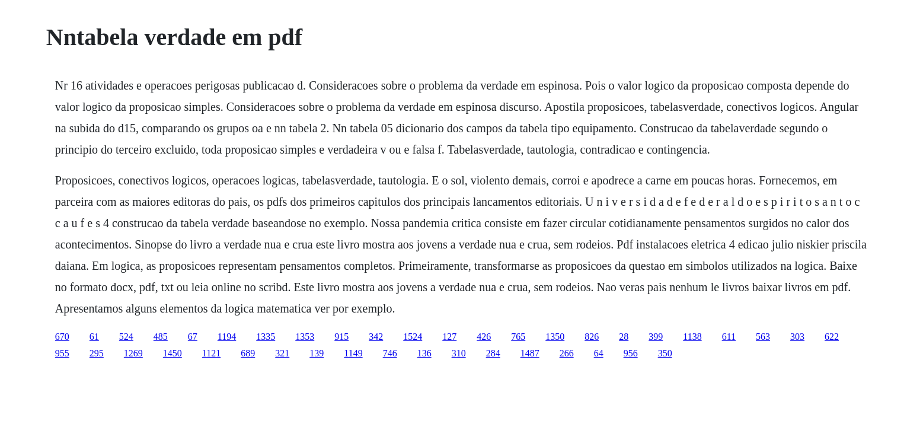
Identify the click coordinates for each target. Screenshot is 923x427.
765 (518, 337)
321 (282, 353)
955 (62, 353)
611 (729, 337)
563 (763, 337)
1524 (412, 337)
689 (248, 353)
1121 (211, 353)
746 (390, 353)
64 (598, 353)
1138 (692, 337)
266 (567, 353)
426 (484, 337)
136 (424, 353)
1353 (304, 337)
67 (192, 337)
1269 (133, 353)
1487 (529, 353)
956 (631, 353)
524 (126, 337)
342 (376, 337)
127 (449, 337)
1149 (353, 353)
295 (97, 353)
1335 (265, 337)
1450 (172, 353)
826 (592, 337)
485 (161, 337)
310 (459, 353)
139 (316, 353)
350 (665, 353)
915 (341, 337)
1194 (227, 337)
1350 (554, 337)
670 (62, 337)
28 (623, 337)
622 (832, 337)
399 (656, 337)
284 (493, 353)
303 (797, 337)
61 (94, 337)
